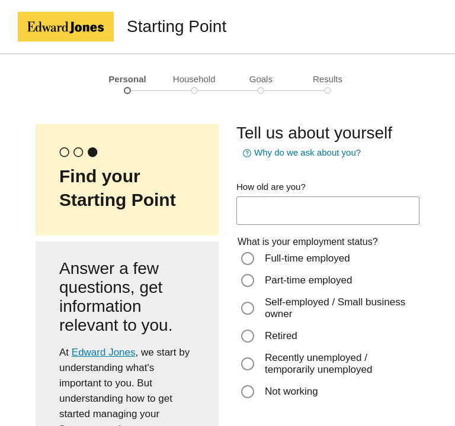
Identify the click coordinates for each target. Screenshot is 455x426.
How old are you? (271, 187)
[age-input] (327, 210)
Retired (281, 335)
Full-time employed (307, 258)
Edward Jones (104, 352)
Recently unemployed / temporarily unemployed (318, 363)
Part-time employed (308, 280)
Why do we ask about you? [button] (300, 153)
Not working (291, 391)
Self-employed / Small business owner (335, 308)
